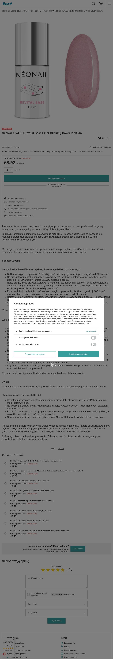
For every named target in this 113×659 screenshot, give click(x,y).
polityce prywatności (83, 314)
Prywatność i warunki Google (81, 316)
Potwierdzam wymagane (35, 354)
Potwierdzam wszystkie (78, 354)
